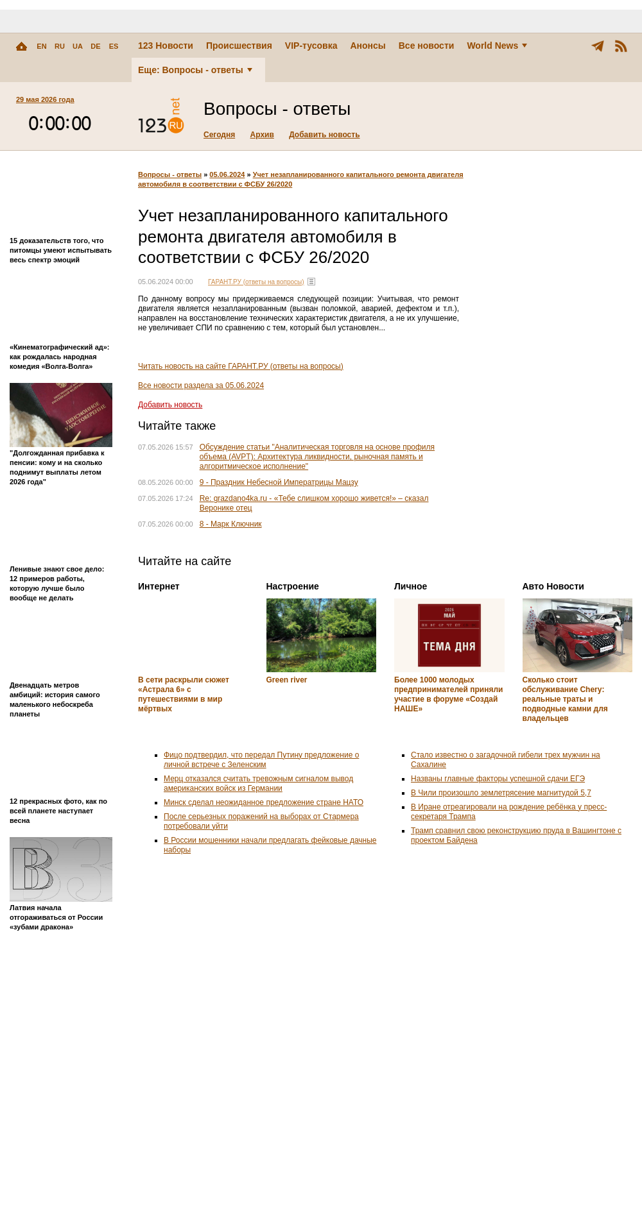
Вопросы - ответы (170, 174)
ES (114, 46)
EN (41, 46)
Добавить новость (324, 134)
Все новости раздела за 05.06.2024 (201, 385)
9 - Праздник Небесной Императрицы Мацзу (279, 482)
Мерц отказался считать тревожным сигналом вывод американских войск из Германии (258, 783)
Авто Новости (553, 586)
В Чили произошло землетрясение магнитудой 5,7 (501, 792)
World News (497, 45)
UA (78, 46)
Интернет (159, 586)
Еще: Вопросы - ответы (195, 70)
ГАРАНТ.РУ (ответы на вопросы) (256, 281)
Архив (262, 134)
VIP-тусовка (311, 45)
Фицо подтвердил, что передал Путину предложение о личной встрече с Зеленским (261, 759)
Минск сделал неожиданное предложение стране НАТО (263, 802)
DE (95, 46)
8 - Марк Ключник (231, 524)
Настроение (292, 586)
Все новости (427, 45)
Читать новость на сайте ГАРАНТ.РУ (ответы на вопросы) (240, 366)
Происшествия (239, 45)
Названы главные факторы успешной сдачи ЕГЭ (498, 778)
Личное (410, 586)
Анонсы (367, 45)
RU (60, 46)
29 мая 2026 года (45, 99)
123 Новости (165, 45)
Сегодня (219, 134)
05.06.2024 (227, 174)
